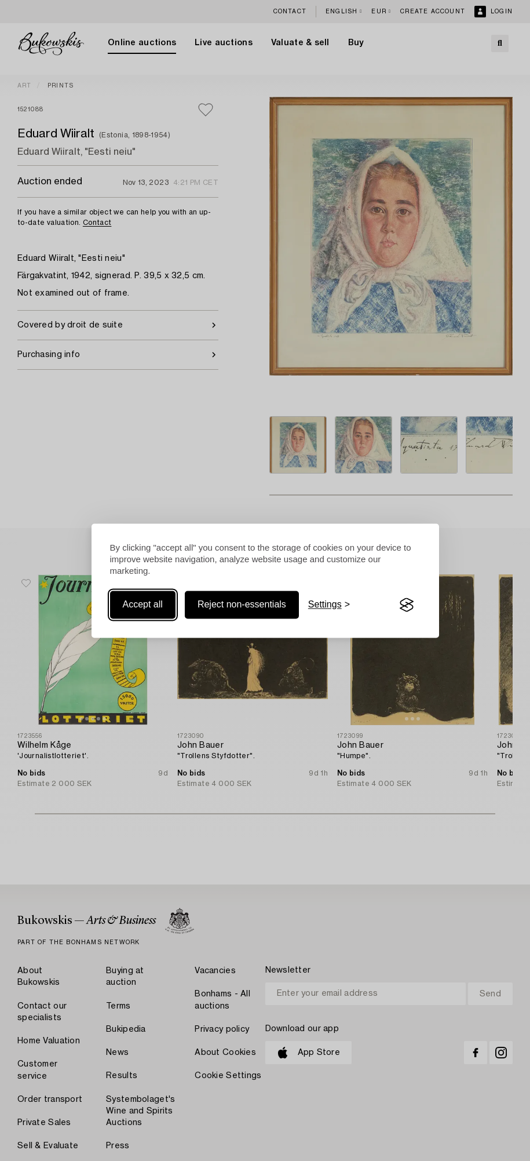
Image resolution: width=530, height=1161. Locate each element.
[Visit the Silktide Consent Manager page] (407, 605)
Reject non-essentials (242, 605)
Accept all (143, 605)
